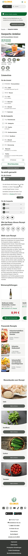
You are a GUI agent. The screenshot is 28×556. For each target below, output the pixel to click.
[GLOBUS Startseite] (7, 2)
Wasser (11, 93)
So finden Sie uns (14, 528)
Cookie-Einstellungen (14, 550)
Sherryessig (10, 145)
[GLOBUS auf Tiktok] (18, 508)
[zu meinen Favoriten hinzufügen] (12, 217)
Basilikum (12, 136)
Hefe (9, 96)
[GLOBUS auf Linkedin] (21, 508)
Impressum (14, 542)
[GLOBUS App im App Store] (9, 514)
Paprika (10, 127)
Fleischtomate (11, 119)
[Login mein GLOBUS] (25, 2)
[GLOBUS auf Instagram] (7, 508)
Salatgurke (11, 123)
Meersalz (9, 101)
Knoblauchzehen (12, 132)
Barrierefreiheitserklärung (14, 553)
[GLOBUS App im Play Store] (17, 514)
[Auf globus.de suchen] (19, 6)
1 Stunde (11, 194)
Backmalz (10, 112)
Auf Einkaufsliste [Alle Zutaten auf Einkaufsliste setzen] (13, 164)
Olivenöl (9, 107)
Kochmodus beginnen (13, 168)
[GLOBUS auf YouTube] (14, 508)
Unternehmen (14, 531)
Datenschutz (14, 544)
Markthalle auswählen (17, 24)
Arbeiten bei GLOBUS (14, 537)
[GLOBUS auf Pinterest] (10, 508)
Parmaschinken (15, 84)
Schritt (6, 178)
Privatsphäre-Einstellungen (14, 547)
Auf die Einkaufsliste (11, 318)
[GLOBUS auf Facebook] (3, 508)
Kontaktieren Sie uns (14, 522)
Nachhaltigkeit (14, 534)
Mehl (9, 87)
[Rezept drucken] (8, 217)
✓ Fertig (20, 197)
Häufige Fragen (15, 519)
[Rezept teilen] (3, 217)
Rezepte (3, 29)
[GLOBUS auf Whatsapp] (25, 508)
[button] (7, 6)
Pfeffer (7, 154)
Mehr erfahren (14, 406)
